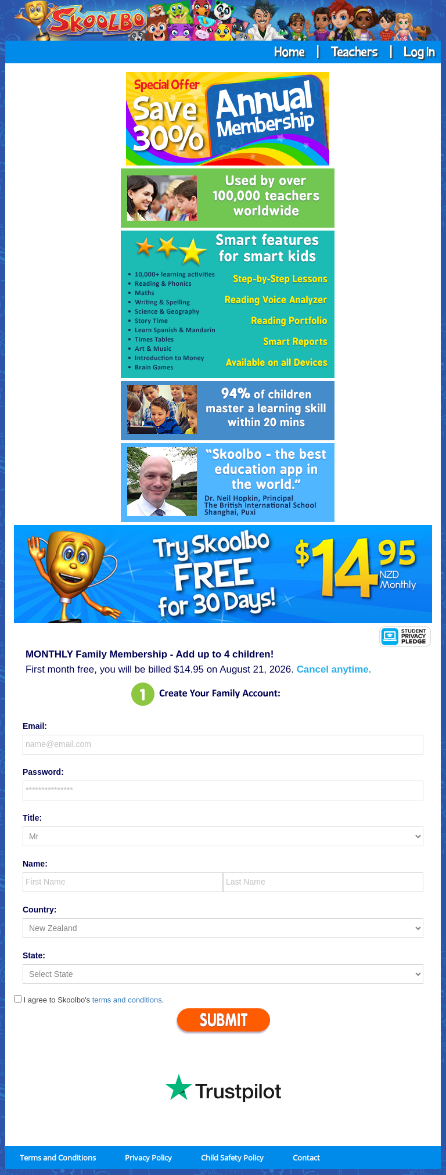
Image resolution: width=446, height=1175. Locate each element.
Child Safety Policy (232, 1157)
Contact (306, 1157)
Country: (39, 909)
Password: (43, 772)
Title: (32, 817)
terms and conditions (127, 1000)
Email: (35, 726)
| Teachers (343, 51)
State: (34, 955)
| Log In (407, 51)
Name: (35, 863)
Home (290, 51)
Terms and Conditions (58, 1157)
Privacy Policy (148, 1157)
